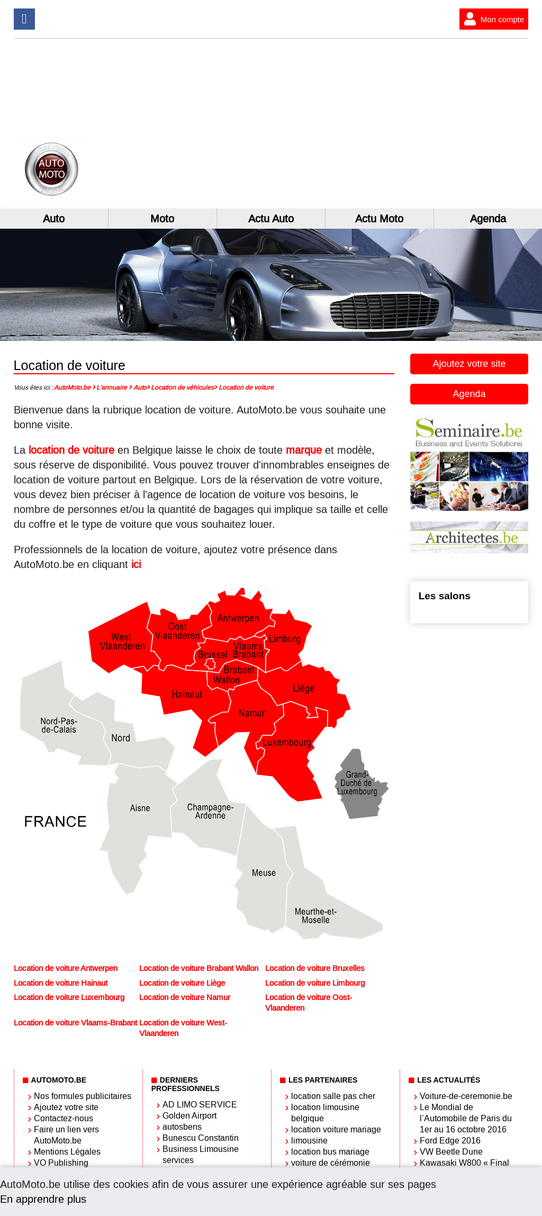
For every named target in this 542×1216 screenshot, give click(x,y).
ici (136, 564)
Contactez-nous (63, 1118)
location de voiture (71, 450)
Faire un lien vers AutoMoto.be (66, 1135)
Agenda (488, 219)
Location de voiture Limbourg (315, 983)
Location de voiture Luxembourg (69, 997)
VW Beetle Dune (451, 1151)
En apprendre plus (43, 1199)
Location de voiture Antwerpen (66, 968)
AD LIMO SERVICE (199, 1104)
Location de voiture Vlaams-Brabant (75, 1022)
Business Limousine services (200, 1154)
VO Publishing (61, 1162)
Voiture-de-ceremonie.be (466, 1096)
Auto (54, 219)
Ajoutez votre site (468, 363)
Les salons (445, 595)
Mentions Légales (67, 1151)
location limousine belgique (325, 1113)
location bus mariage (330, 1151)
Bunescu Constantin (200, 1137)
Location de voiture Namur (184, 997)
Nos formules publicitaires (82, 1096)
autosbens (182, 1126)
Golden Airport (189, 1115)
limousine (309, 1140)
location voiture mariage (336, 1129)
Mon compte (492, 19)
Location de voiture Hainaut (60, 983)
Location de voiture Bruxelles (315, 968)
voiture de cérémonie (330, 1162)
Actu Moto (379, 219)
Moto (162, 219)
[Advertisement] (425, 123)
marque (304, 450)
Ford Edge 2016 (450, 1140)
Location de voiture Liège (182, 983)
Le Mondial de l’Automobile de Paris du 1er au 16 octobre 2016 (466, 1118)
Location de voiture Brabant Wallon (198, 968)
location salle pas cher (333, 1096)
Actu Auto (271, 219)
